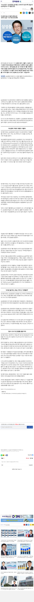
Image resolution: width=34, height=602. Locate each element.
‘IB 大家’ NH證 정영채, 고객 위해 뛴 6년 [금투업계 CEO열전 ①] (14, 393)
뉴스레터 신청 (30, 427)
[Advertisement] (17, 52)
